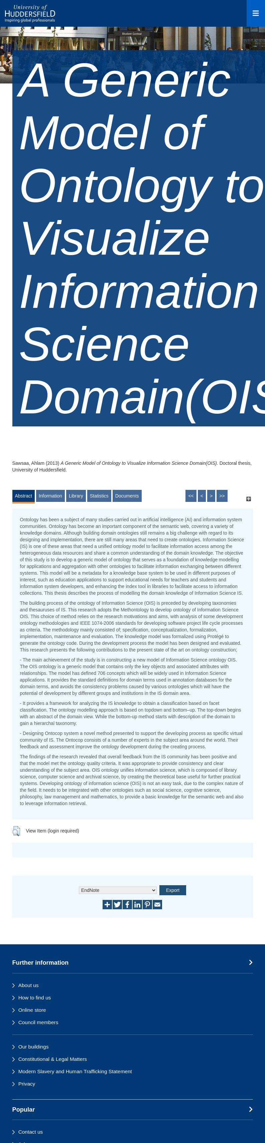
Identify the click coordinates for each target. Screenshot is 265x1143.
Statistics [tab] (99, 496)
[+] (248, 499)
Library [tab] (76, 496)
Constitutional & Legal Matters (52, 1059)
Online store (32, 1010)
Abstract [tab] (23, 496)
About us (28, 985)
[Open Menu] (256, 13)
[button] (16, 831)
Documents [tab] (127, 496)
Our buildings (33, 1047)
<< (190, 496)
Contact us (30, 1132)
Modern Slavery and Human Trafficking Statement (75, 1071)
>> (222, 496)
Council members (38, 1022)
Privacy (26, 1084)
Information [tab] (50, 496)
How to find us (34, 997)
